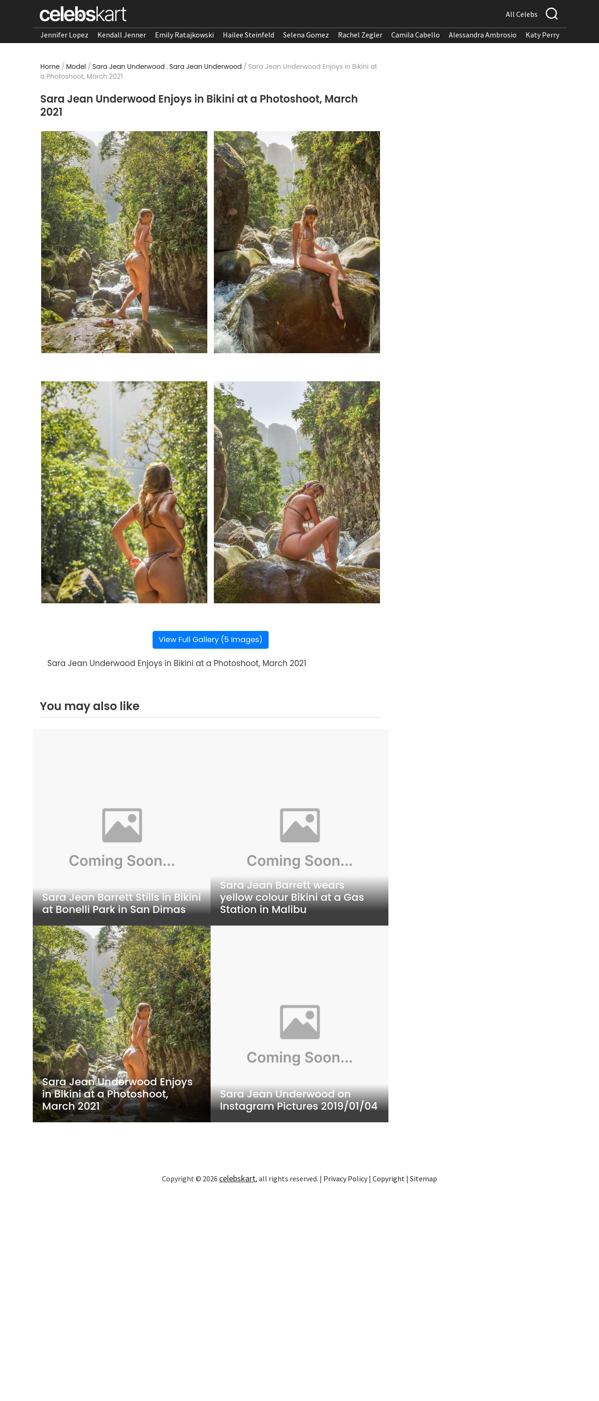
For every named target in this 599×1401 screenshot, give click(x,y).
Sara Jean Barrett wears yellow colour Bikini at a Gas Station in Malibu (292, 897)
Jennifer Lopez (64, 34)
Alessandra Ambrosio (483, 34)
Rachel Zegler (360, 34)
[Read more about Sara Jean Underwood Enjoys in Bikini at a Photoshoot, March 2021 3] (124, 492)
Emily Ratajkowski (184, 34)
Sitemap (423, 1178)
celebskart (237, 1178)
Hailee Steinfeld (248, 34)
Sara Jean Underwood (128, 66)
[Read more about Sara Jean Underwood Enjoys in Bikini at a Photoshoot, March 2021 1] (124, 242)
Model (76, 66)
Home (50, 66)
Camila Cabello (415, 34)
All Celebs (522, 14)
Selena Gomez (306, 34)
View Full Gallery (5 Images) (211, 639)
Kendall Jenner (121, 34)
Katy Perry (542, 34)
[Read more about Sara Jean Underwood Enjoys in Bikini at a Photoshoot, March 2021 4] (297, 492)
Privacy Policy (345, 1178)
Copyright (389, 1178)
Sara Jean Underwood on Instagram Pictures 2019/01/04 (299, 1100)
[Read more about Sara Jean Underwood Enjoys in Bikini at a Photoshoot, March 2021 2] (297, 242)
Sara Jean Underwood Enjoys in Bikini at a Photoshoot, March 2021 (117, 1094)
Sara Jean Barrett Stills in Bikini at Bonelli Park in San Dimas (121, 903)
